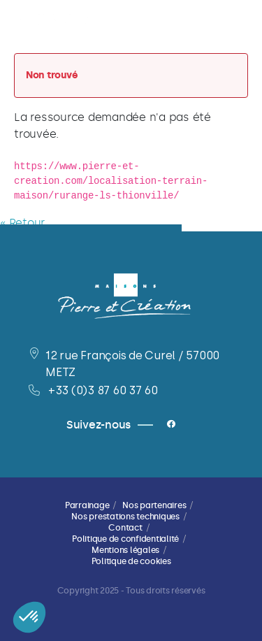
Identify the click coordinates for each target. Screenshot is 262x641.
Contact (125, 528)
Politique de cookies (131, 561)
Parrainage (87, 505)
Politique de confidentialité (125, 539)
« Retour (22, 222)
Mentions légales (125, 550)
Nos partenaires (154, 505)
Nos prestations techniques (125, 516)
